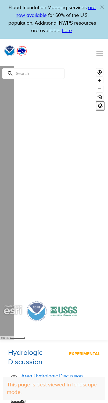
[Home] (99, 97)
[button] (102, 7)
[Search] (33, 73)
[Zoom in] (99, 80)
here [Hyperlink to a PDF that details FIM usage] (67, 31)
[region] (7, 203)
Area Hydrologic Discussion (52, 376)
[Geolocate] (99, 72)
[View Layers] (100, 106)
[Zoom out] (99, 89)
